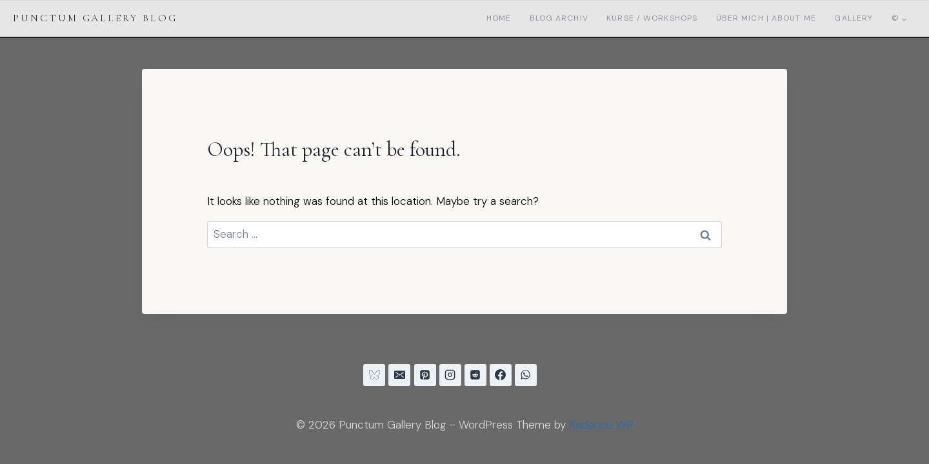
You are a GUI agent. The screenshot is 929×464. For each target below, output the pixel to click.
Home (498, 18)
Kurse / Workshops (651, 18)
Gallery (853, 18)
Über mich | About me (766, 18)
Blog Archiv (559, 18)
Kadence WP (601, 425)
